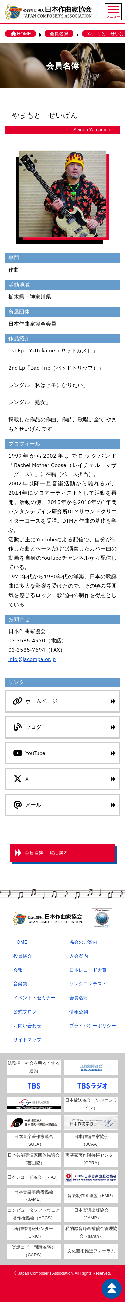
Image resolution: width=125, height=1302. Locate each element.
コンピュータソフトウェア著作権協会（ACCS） (34, 1214)
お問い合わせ (27, 1025)
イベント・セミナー (34, 997)
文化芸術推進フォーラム (91, 1250)
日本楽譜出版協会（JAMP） (91, 1214)
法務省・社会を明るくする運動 (34, 1067)
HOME (20, 33)
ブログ (26, 727)
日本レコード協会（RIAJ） (33, 1177)
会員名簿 (59, 33)
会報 (18, 970)
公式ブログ (25, 1011)
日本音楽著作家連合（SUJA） (33, 1140)
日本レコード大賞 (88, 970)
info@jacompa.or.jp (32, 659)
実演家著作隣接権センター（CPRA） (91, 1159)
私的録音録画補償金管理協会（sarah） (91, 1232)
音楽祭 (20, 983)
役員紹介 (22, 956)
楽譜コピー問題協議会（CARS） (33, 1251)
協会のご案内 (83, 942)
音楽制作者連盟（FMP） (91, 1195)
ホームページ (34, 701)
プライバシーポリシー (92, 1025)
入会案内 (78, 956)
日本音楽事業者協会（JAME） (33, 1195)
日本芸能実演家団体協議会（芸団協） (34, 1159)
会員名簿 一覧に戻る (46, 853)
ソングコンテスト (88, 983)
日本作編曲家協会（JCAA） (91, 1140)
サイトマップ (27, 1039)
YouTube (28, 753)
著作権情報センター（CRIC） (33, 1232)
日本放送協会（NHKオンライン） (91, 1104)
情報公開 (78, 1011)
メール (26, 805)
